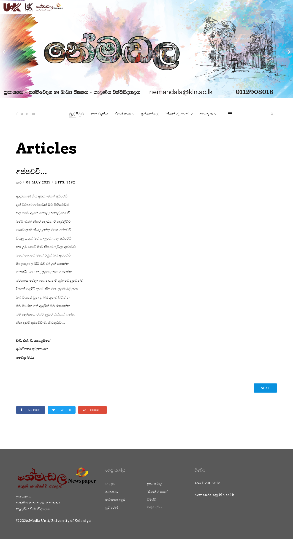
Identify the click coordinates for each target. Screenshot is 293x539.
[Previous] (4, 49)
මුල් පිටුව (76, 114)
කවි (19, 182)
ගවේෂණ (111, 492)
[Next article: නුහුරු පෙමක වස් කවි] (265, 388)
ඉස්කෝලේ (150, 114)
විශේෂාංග (123, 114)
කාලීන (110, 484)
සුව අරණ (111, 507)
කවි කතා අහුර (115, 499)
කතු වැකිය (99, 114)
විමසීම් (151, 499)
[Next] (288, 49)
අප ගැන (206, 114)
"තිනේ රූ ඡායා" (177, 114)
